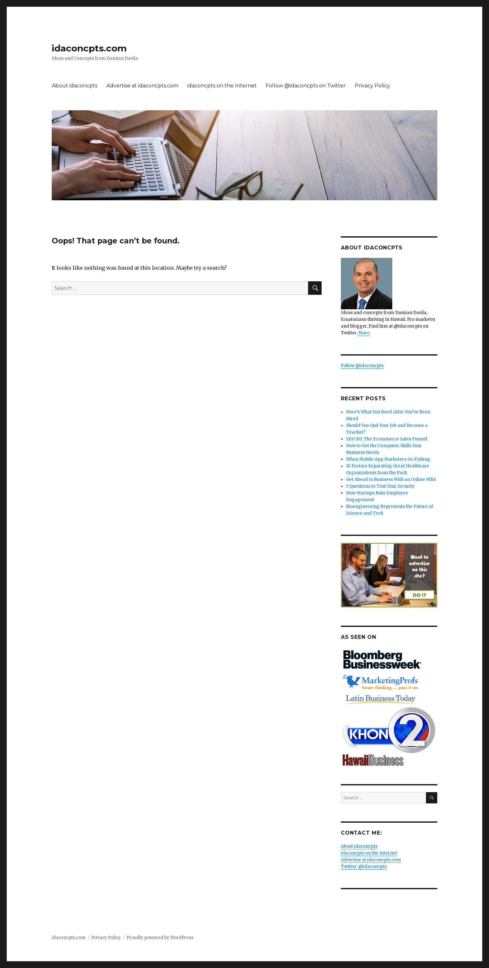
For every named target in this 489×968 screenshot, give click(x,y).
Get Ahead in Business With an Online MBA (391, 479)
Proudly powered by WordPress (160, 937)
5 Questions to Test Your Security (380, 486)
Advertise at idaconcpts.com (142, 86)
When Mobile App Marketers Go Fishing (388, 459)
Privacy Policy (372, 86)
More (363, 333)
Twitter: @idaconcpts (364, 866)
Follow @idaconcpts (362, 365)
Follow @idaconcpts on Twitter (306, 86)
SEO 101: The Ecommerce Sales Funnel (386, 439)
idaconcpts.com (89, 48)
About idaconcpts (74, 86)
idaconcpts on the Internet (222, 86)
